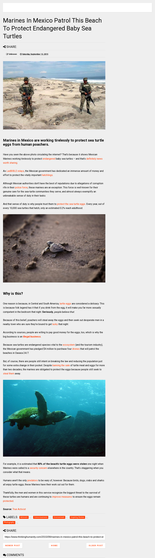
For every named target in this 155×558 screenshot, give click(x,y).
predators (32, 480)
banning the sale (61, 365)
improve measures (62, 496)
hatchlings (47, 175)
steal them (8, 373)
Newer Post (12, 546)
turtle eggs (65, 303)
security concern (38, 468)
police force (21, 187)
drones (76, 348)
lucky (55, 324)
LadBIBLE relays (15, 171)
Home (54, 546)
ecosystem (69, 344)
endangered (49, 158)
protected (8, 501)
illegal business (32, 336)
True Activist (19, 509)
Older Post (96, 546)
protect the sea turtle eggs (71, 204)
